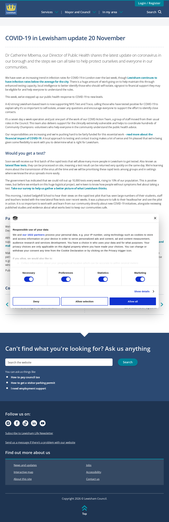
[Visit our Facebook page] (17, 423)
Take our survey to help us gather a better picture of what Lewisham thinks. (59, 188)
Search (154, 12)
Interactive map (23, 472)
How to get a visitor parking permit (33, 383)
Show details (142, 291)
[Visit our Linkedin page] (34, 423)
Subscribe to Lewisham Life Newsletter (29, 433)
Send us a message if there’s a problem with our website (40, 442)
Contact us (93, 479)
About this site (23, 479)
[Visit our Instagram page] (8, 423)
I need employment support (28, 388)
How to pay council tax (25, 377)
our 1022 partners (33, 234)
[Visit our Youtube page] (43, 423)
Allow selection (84, 301)
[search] (59, 362)
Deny (36, 301)
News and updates (25, 465)
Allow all (133, 301)
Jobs (88, 465)
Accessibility (93, 472)
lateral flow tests (16, 165)
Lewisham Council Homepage (11, 9)
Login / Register (149, 3)
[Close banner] (155, 218)
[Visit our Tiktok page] (25, 423)
